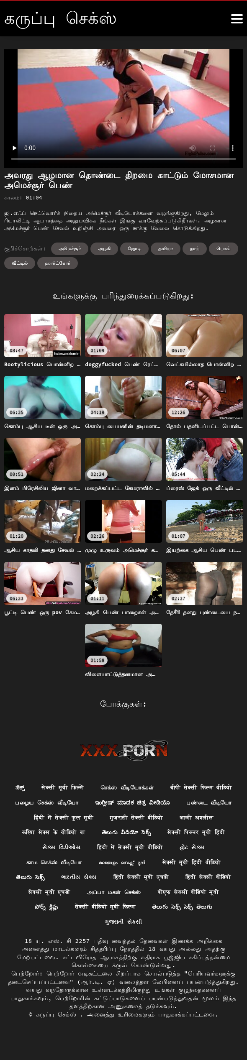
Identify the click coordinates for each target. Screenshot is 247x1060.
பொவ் (223, 248)
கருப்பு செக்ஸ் (58, 1035)
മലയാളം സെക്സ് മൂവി (121, 880)
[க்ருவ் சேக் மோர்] (237, 18)
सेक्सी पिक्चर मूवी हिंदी (201, 849)
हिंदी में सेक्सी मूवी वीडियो (130, 864)
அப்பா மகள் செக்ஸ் (188, 911)
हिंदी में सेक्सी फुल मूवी (59, 834)
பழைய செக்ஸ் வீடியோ (166, 803)
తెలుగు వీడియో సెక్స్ (126, 849)
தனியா (165, 248)
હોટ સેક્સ (196, 864)
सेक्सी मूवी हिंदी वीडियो (195, 880)
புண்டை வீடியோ (172, 818)
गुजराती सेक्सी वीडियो (137, 834)
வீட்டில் (20, 263)
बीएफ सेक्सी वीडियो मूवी (61, 926)
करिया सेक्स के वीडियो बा (49, 849)
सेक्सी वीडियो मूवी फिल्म (186, 926)
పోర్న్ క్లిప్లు (123, 926)
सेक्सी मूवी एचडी (119, 911)
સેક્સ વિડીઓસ (57, 864)
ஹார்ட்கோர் (57, 263)
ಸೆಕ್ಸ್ (55, 788)
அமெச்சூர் (70, 248)
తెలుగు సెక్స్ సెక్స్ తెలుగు (96, 941)
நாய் (194, 248)
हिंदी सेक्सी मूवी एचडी (174, 895)
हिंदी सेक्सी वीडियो (55, 911)
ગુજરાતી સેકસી (163, 941)
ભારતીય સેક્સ (108, 895)
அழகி (104, 248)
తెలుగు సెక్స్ (58, 895)
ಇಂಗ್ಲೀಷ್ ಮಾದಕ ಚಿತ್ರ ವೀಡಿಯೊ (90, 818)
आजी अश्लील (202, 834)
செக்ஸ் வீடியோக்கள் (168, 788)
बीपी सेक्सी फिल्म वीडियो (81, 803)
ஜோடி (134, 248)
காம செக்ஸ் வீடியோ (49, 880)
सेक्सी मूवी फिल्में (99, 788)
